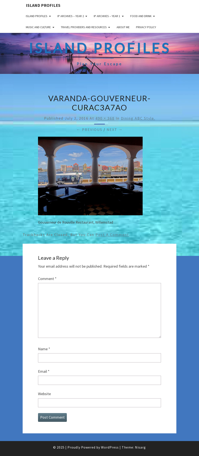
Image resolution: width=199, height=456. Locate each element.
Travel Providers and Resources (84, 27)
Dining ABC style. (138, 118)
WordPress (110, 447)
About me (123, 27)
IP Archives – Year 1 (107, 16)
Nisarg (140, 447)
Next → (115, 129)
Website (44, 393)
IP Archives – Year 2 (70, 16)
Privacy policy (146, 27)
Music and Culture (38, 27)
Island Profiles (43, 5)
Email (44, 371)
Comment (47, 278)
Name (44, 348)
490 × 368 (104, 118)
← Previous (89, 129)
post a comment (112, 234)
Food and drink (141, 16)
